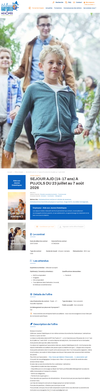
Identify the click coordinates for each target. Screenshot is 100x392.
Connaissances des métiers (73, 8)
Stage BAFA (68, 202)
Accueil (9, 172)
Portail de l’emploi (36, 8)
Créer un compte (89, 4)
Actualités (49, 8)
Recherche (58, 2)
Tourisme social (62, 194)
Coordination (50, 196)
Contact (77, 2)
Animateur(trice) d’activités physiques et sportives (46, 202)
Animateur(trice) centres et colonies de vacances (55, 199)
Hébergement (58, 196)
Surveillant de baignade (80, 202)
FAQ (68, 2)
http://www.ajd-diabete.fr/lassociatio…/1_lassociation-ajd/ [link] (68, 357)
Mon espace (89, 2)
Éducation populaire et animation (48, 194)
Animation (43, 196)
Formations (58, 8)
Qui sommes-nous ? (89, 8)
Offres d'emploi (18, 172)
